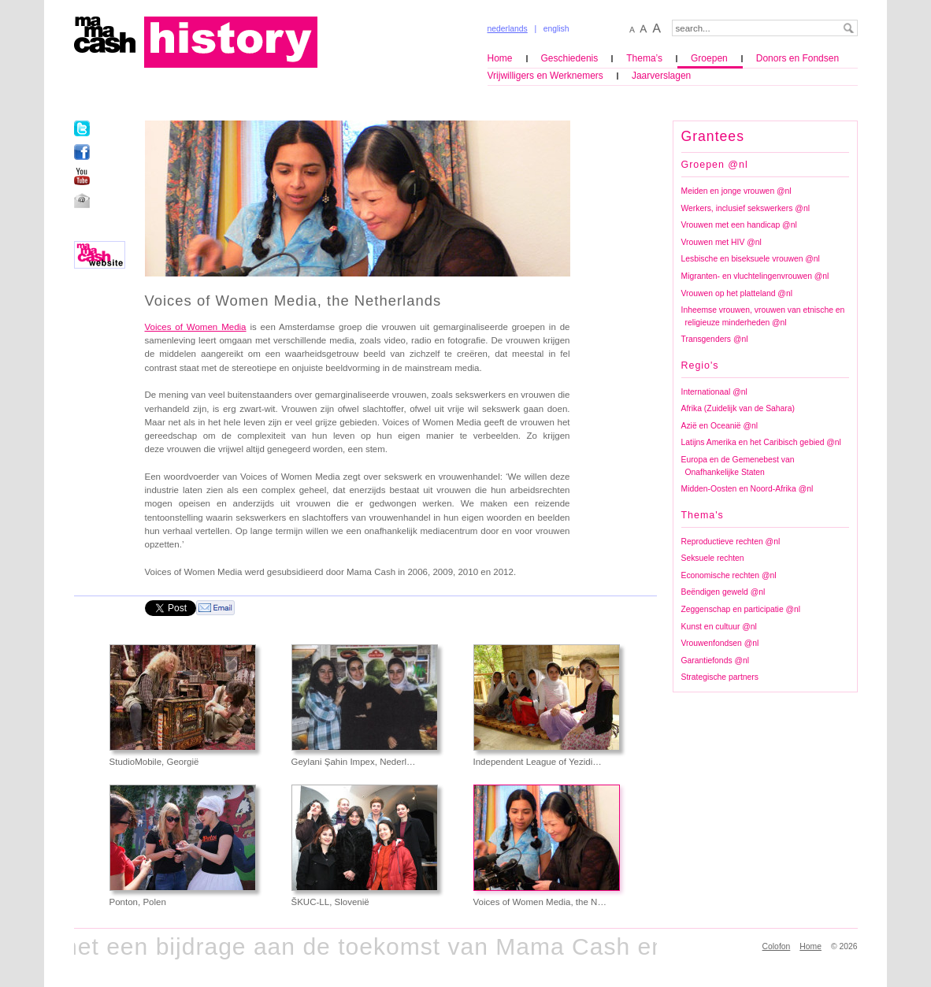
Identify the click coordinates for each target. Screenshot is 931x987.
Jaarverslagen (661, 75)
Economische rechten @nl (729, 575)
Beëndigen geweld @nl (723, 592)
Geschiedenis (570, 58)
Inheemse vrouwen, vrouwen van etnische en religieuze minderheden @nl (763, 316)
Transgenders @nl (714, 339)
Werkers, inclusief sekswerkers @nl (745, 208)
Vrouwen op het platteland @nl (736, 293)
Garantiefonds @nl (715, 660)
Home (500, 58)
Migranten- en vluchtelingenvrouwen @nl (755, 276)
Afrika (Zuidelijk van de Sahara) (738, 408)
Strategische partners (720, 677)
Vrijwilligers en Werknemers (545, 75)
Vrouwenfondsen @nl (720, 643)
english (556, 28)
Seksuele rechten (712, 558)
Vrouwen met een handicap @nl (739, 225)
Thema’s (644, 58)
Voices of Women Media (196, 327)
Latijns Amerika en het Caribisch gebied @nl (761, 442)
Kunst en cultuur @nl (719, 626)
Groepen (709, 58)
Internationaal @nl (714, 392)
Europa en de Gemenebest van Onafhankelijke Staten (738, 466)
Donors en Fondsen (797, 58)
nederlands (508, 28)
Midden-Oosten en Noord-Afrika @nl (747, 488)
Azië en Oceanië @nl (719, 425)
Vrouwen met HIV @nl (721, 242)
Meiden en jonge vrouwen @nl (736, 191)
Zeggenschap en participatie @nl (741, 609)
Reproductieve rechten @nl (731, 541)
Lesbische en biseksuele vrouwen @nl (750, 258)
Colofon (776, 946)
